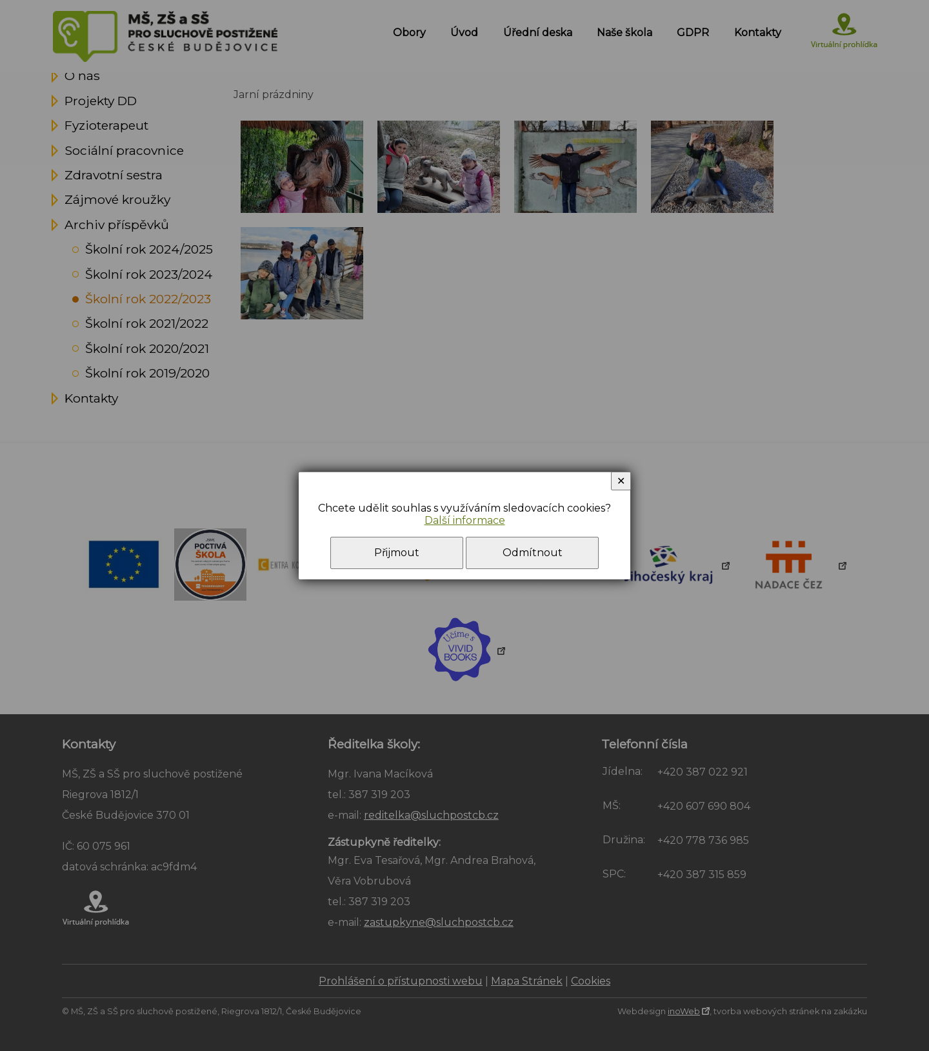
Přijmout (396, 552)
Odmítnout (533, 552)
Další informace (465, 520)
